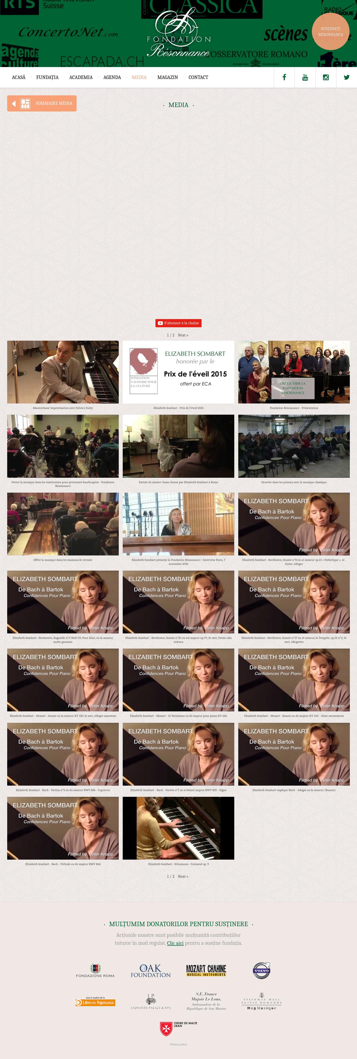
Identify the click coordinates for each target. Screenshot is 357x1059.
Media (139, 77)
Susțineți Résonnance (330, 31)
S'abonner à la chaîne (178, 323)
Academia (81, 77)
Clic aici (175, 943)
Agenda (112, 77)
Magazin (167, 77)
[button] (183, 335)
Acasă (19, 77)
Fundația (47, 77)
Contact (198, 77)
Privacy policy (178, 1044)
